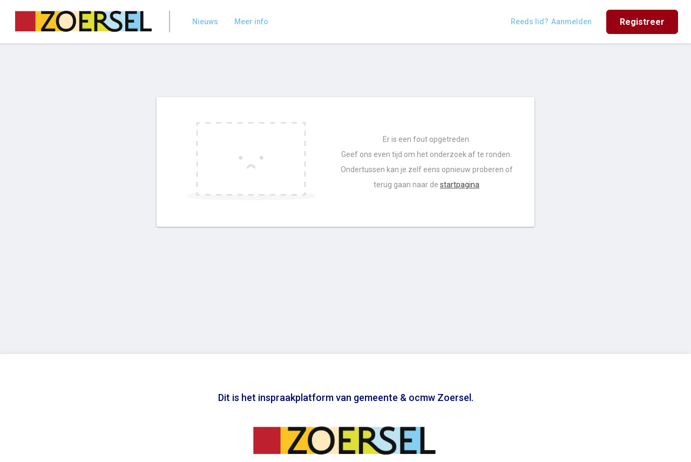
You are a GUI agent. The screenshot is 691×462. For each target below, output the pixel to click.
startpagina (459, 184)
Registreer (642, 22)
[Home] (84, 21)
